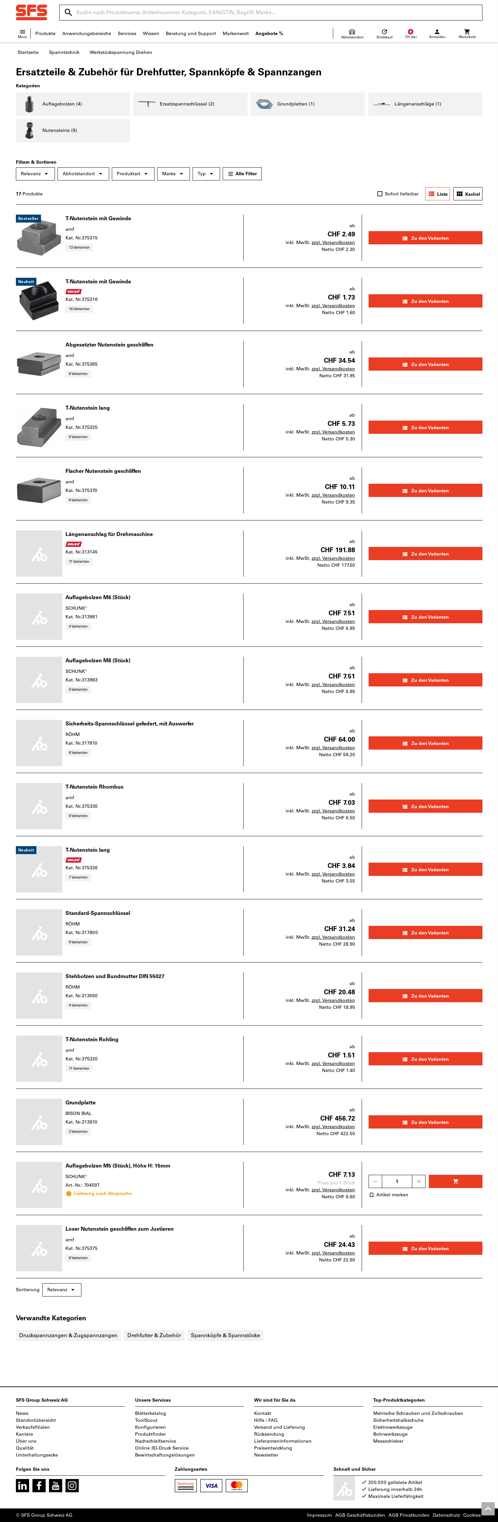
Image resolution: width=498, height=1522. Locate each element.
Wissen (151, 33)
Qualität (25, 1448)
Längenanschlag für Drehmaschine (109, 534)
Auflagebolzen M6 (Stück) (98, 597)
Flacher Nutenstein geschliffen (103, 471)
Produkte (45, 33)
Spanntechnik (64, 52)
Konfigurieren (150, 1427)
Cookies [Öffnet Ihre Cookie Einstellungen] (472, 1515)
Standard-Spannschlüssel (98, 913)
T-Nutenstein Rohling (92, 1039)
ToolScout (146, 1420)
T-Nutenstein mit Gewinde (98, 218)
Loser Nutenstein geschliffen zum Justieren (120, 1229)
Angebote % (269, 33)
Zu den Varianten (425, 238)
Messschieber (388, 1441)
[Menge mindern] (375, 1181)
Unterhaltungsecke (37, 1455)
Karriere (24, 1434)
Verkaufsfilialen (33, 1427)
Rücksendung (269, 1434)
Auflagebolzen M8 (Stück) (98, 660)
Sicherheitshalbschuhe (398, 1420)
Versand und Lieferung (279, 1427)
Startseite (28, 52)
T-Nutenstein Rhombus (94, 787)
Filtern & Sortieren (36, 162)
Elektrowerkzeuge (393, 1427)
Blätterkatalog (150, 1413)
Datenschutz (446, 1515)
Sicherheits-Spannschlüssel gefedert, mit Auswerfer (130, 723)
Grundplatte (81, 1102)
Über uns (26, 1441)
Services (127, 33)
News (22, 1413)
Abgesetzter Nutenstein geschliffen (110, 345)
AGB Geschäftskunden (360, 1515)
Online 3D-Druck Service (162, 1448)
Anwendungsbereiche (86, 33)
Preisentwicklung (273, 1448)
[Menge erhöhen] (419, 1181)
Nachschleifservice (155, 1441)
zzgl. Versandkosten (333, 242)
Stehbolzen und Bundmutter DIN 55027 (115, 976)
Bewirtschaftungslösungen (165, 1455)
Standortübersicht (36, 1420)
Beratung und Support (191, 33)
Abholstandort (83, 174)
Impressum (319, 1515)
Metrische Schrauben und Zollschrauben (418, 1413)
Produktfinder (150, 1434)
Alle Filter (242, 174)
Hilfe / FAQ (266, 1420)
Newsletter (266, 1455)
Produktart (133, 174)
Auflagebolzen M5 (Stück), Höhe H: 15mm (118, 1166)
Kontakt (262, 1413)
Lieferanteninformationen (283, 1441)
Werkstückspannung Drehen (121, 52)
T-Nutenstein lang (88, 408)
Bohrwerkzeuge (390, 1434)
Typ (206, 174)
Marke (173, 174)
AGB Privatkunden (409, 1515)
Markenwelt (236, 33)
